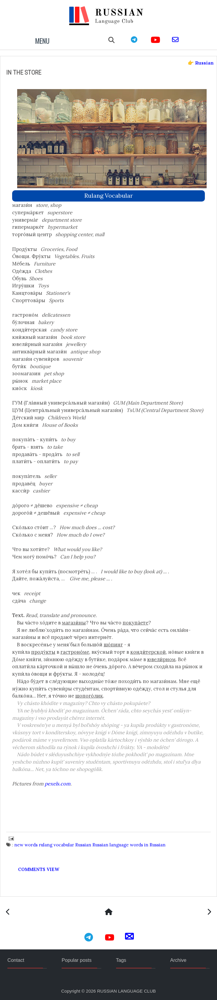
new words (26, 845)
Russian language (110, 845)
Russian (83, 845)
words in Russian (147, 845)
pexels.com (57, 783)
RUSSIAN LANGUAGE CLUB (126, 990)
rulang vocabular (108, 195)
